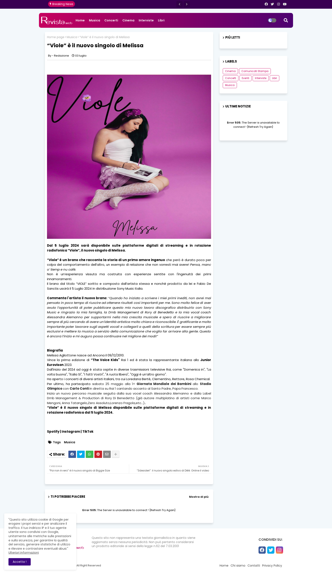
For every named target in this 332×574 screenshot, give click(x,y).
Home (80, 20)
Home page (55, 37)
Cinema (128, 20)
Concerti (111, 20)
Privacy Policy (272, 565)
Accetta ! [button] (19, 562)
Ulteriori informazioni (23, 552)
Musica (94, 20)
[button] (179, 4)
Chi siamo (238, 565)
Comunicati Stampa (254, 71)
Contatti (254, 565)
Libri (161, 20)
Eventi (245, 78)
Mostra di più (199, 497)
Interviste (146, 20)
